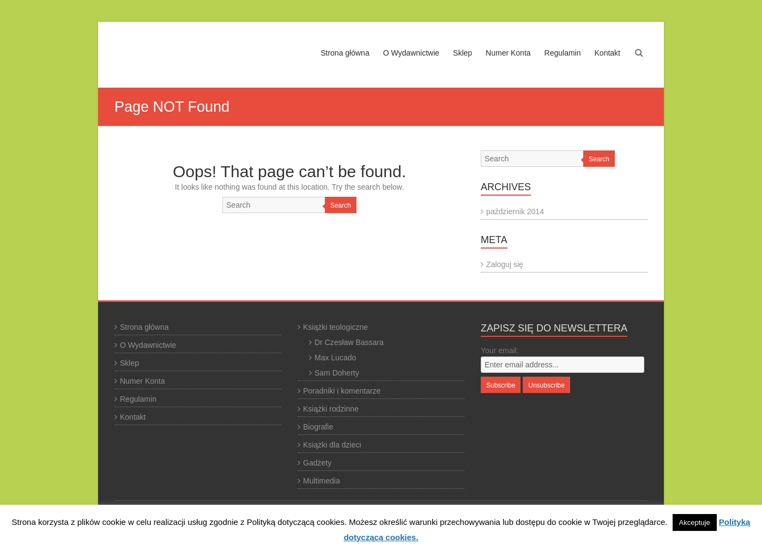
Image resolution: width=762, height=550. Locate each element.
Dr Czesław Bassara (349, 342)
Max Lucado (335, 357)
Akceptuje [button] (694, 522)
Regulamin (563, 53)
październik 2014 (515, 211)
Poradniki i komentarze (341, 390)
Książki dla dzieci (332, 444)
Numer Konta (508, 53)
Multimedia (321, 480)
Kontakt (607, 53)
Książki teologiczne (335, 327)
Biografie (318, 426)
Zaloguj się (504, 264)
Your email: (500, 350)
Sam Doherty (337, 372)
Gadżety (317, 462)
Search (340, 205)
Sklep (462, 53)
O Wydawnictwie (411, 53)
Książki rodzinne (331, 408)
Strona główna (345, 53)
